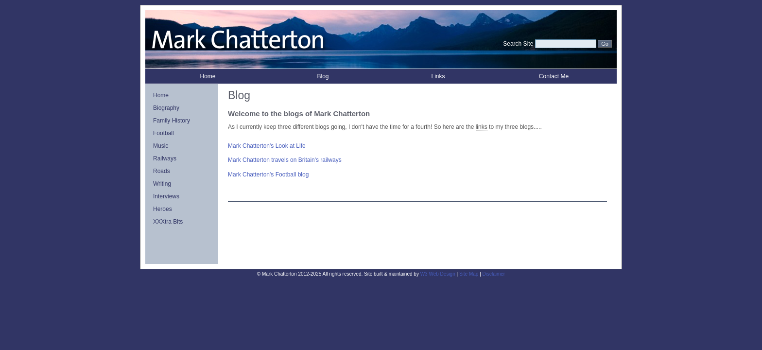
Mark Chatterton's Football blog (268, 174)
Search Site (518, 43)
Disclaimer (494, 274)
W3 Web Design (437, 274)
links (481, 126)
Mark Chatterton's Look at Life (267, 145)
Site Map (468, 274)
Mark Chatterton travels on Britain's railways (285, 160)
